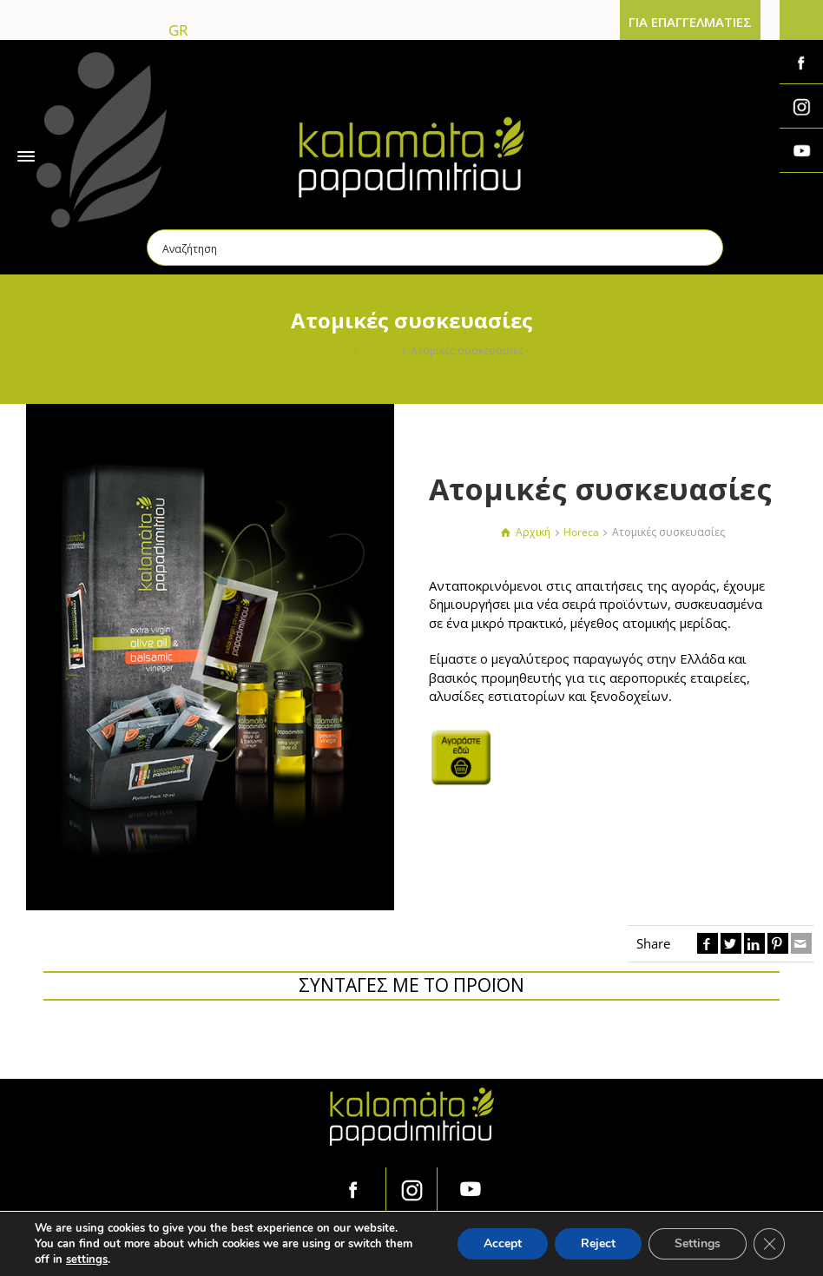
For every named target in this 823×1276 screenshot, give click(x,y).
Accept (503, 1243)
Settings (698, 1243)
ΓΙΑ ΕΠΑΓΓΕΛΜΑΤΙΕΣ (690, 21)
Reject (598, 1243)
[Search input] (435, 248)
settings (87, 1259)
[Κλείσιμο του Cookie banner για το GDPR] (769, 1243)
